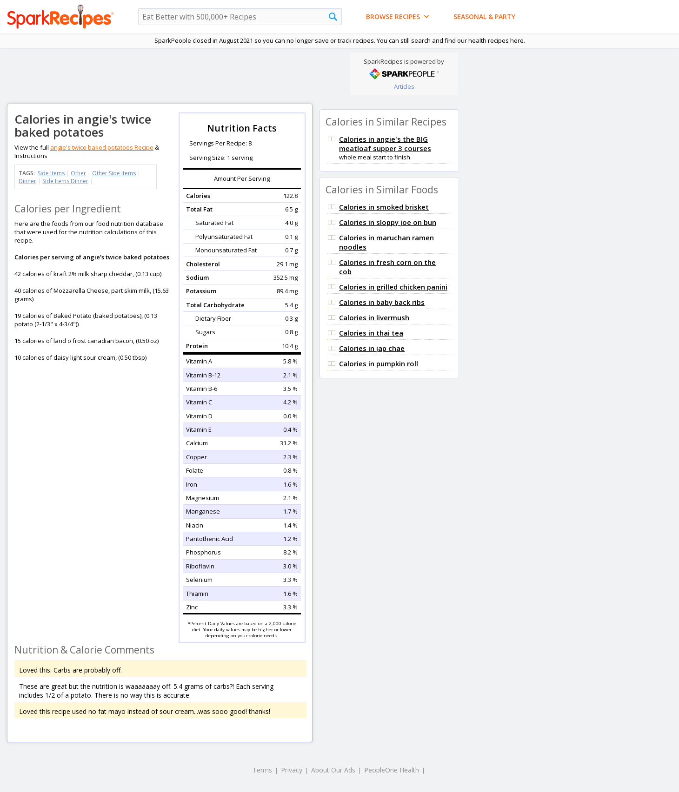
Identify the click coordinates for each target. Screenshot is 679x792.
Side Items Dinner (65, 181)
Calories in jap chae (372, 348)
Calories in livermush (374, 317)
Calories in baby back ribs (382, 302)
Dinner (27, 181)
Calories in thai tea (371, 332)
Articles (404, 86)
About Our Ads (333, 770)
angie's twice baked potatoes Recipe (101, 147)
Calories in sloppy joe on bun (387, 222)
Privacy (291, 770)
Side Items (51, 173)
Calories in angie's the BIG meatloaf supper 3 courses (385, 143)
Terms (262, 770)
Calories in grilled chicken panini (393, 286)
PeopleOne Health (391, 770)
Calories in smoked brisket (384, 206)
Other (78, 173)
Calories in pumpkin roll (378, 363)
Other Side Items (114, 173)
